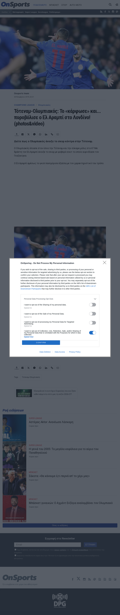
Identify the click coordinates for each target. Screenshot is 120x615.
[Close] (105, 263)
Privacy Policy (74, 352)
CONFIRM (41, 343)
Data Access (60, 352)
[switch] (92, 304)
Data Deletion (45, 352)
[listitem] (60, 299)
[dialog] (60, 307)
